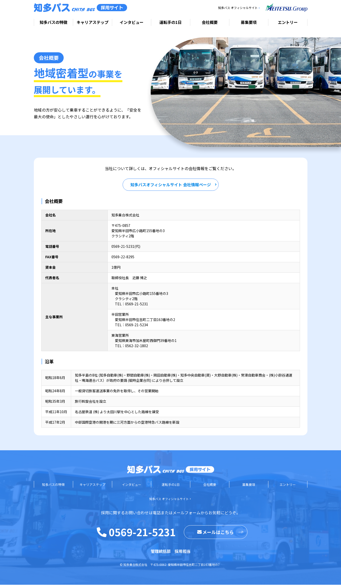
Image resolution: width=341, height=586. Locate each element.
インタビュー (132, 22)
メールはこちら (215, 533)
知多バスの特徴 (53, 22)
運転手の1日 (170, 22)
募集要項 (249, 22)
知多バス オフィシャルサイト (238, 7)
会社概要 (210, 22)
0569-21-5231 (142, 533)
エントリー (288, 22)
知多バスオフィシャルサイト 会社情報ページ (170, 186)
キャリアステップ (92, 22)
